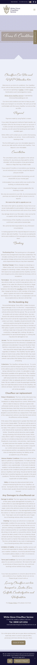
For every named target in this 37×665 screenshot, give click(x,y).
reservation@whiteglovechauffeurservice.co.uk (21, 624)
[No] (35, 658)
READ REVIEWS (14, 1)
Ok (10, 661)
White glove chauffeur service (14, 95)
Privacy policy (21, 661)
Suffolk (21, 89)
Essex (31, 89)
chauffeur (20, 289)
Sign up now (18, 643)
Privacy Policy (12, 603)
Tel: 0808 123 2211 (23, 1)
